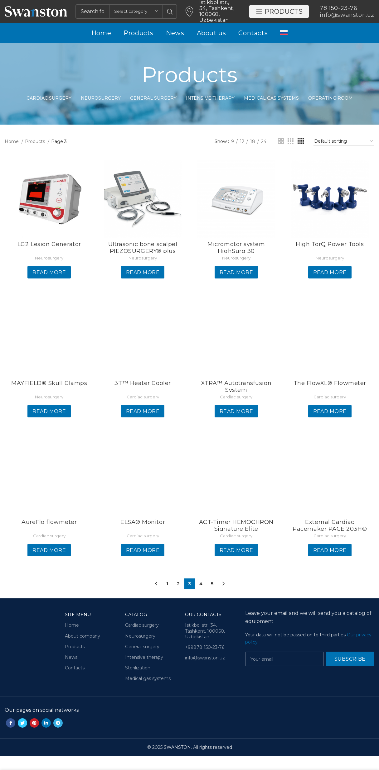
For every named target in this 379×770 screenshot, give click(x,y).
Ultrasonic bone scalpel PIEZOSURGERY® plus (142, 262)
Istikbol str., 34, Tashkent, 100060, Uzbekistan (205, 644)
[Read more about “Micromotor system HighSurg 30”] (236, 287)
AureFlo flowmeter (48, 537)
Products (279, 16)
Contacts (75, 682)
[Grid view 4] (301, 155)
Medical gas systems (148, 692)
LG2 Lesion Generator (48, 258)
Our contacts (203, 628)
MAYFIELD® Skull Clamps (48, 398)
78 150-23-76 (338, 13)
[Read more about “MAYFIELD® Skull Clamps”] (48, 426)
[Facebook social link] (10, 737)
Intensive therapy (144, 671)
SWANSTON (177, 761)
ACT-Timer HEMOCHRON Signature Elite (236, 541)
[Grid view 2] (281, 155)
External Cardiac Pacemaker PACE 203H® (330, 541)
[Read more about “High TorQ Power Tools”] (330, 287)
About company (82, 650)
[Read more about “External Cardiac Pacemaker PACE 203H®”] (330, 566)
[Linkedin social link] (46, 737)
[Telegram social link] (58, 737)
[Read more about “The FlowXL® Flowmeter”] (330, 426)
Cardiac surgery (142, 412)
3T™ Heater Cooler (142, 398)
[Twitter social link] (22, 737)
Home (12, 156)
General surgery (142, 660)
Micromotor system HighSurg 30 (236, 262)
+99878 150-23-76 (204, 661)
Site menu (78, 628)
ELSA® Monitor (142, 537)
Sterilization (137, 682)
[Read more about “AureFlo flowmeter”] (48, 566)
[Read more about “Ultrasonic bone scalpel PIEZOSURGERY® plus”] (142, 287)
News (71, 671)
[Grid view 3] (291, 155)
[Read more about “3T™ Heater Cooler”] (142, 426)
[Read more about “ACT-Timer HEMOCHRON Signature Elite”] (236, 566)
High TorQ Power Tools (330, 258)
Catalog (136, 628)
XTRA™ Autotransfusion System (236, 402)
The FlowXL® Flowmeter (330, 398)
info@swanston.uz (205, 672)
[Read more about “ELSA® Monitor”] (142, 566)
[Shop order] (343, 155)
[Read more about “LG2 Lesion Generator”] (48, 287)
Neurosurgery (48, 272)
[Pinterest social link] (34, 737)
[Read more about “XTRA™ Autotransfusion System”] (236, 426)
